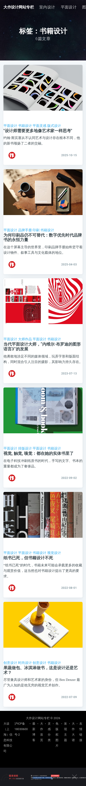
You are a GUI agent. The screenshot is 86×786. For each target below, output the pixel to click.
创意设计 (10, 663)
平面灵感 (39, 126)
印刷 (36, 230)
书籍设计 (25, 126)
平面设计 (69, 7)
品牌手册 (25, 230)
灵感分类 (49, 732)
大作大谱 (73, 732)
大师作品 (25, 339)
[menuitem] (47, 7)
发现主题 (65, 732)
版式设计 (54, 126)
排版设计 (25, 448)
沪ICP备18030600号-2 (21, 729)
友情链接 (80, 732)
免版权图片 (56, 734)
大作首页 (41, 732)
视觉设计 (54, 553)
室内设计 (47, 7)
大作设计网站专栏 (18, 7)
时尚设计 (25, 663)
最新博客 (33, 732)
